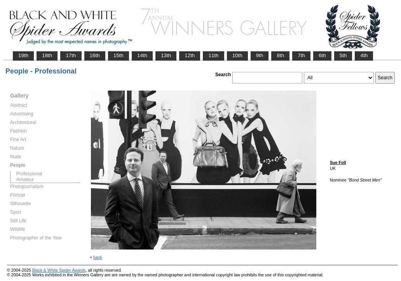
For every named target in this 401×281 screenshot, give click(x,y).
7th (301, 55)
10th (237, 55)
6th (322, 55)
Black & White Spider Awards (59, 270)
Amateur (25, 179)
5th (343, 55)
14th (142, 55)
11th (213, 55)
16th (94, 55)
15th (118, 55)
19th (23, 55)
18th (47, 55)
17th (70, 55)
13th (166, 55)
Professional (29, 173)
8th (280, 55)
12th (189, 55)
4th (364, 55)
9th (260, 55)
